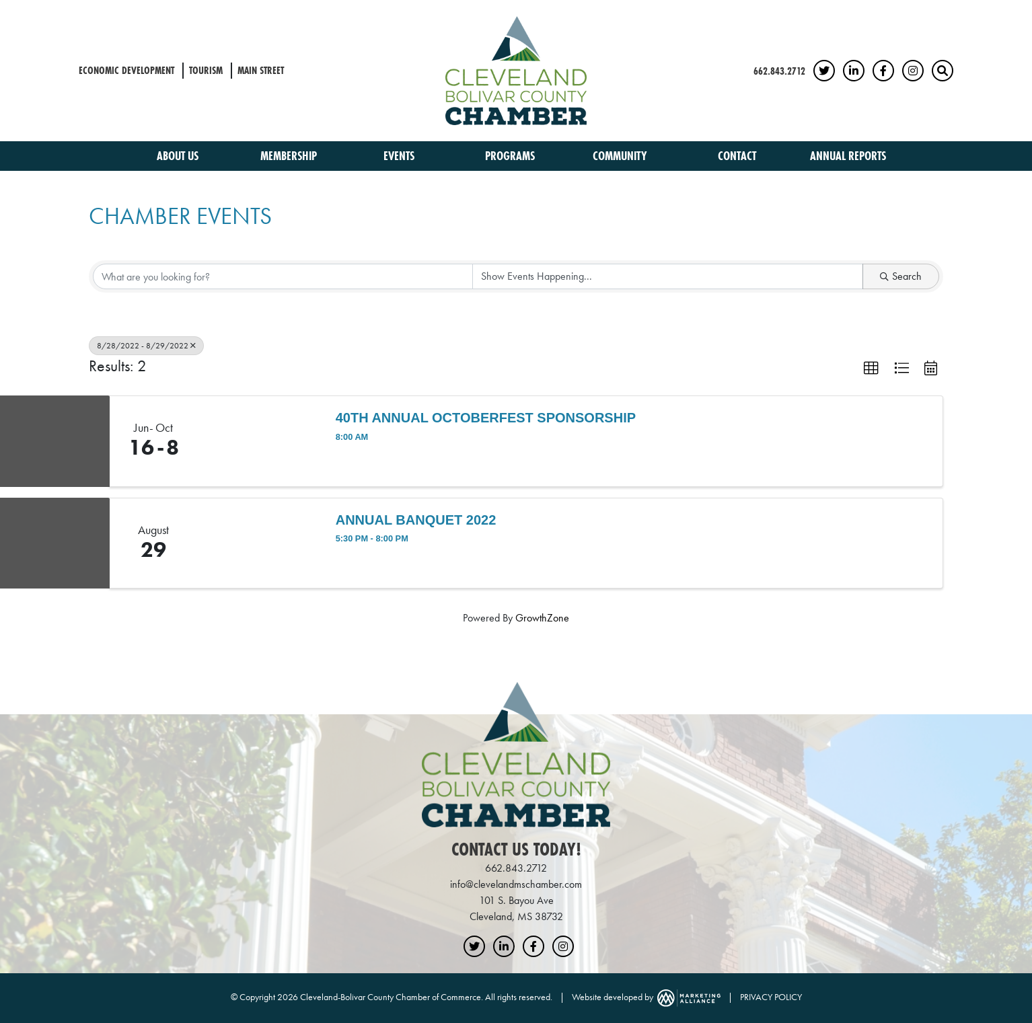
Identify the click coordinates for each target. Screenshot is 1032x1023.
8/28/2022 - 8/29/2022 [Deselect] (146, 345)
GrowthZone (542, 618)
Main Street (260, 70)
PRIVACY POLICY (771, 997)
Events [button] (400, 155)
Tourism (206, 70)
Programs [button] (511, 155)
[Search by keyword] (283, 276)
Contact (737, 155)
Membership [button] (290, 155)
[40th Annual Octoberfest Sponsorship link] (259, 441)
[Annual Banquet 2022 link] (259, 543)
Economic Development (126, 70)
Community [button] (621, 155)
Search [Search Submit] (901, 276)
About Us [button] (179, 155)
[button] (871, 368)
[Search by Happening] (667, 276)
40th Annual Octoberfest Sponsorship (486, 417)
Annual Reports (848, 155)
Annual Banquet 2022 (416, 520)
